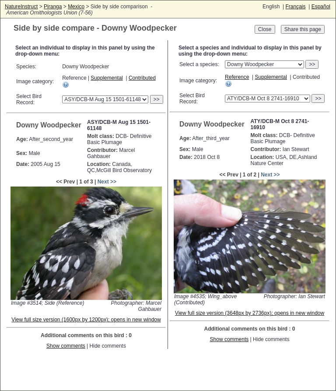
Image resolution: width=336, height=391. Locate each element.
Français (295, 7)
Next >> (107, 182)
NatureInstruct (21, 7)
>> (157, 99)
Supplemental (106, 78)
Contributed (142, 78)
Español (321, 7)
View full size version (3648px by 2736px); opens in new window (249, 313)
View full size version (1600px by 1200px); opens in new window (86, 320)
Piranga (53, 7)
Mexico (76, 7)
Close (265, 29)
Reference (237, 77)
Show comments (65, 346)
